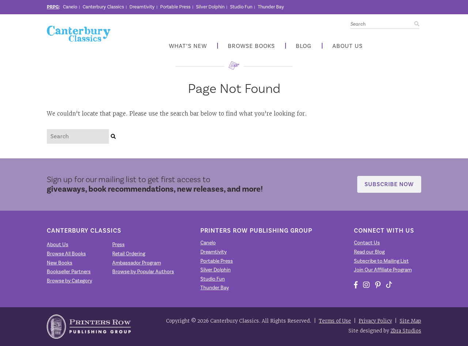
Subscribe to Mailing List (381, 261)
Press (118, 244)
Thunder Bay (271, 7)
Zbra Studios (405, 331)
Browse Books (251, 46)
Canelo (70, 7)
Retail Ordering (128, 254)
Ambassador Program (136, 263)
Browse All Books (66, 254)
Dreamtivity (142, 7)
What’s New (188, 46)
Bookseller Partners (69, 271)
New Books (59, 263)
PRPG (53, 7)
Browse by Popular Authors (143, 271)
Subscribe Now (389, 184)
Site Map (410, 321)
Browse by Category (69, 281)
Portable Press (175, 7)
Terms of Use (335, 321)
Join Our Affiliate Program (383, 270)
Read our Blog (369, 252)
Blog (304, 46)
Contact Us (367, 243)
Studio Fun (241, 7)
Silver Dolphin (210, 7)
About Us (347, 46)
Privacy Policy (375, 321)
